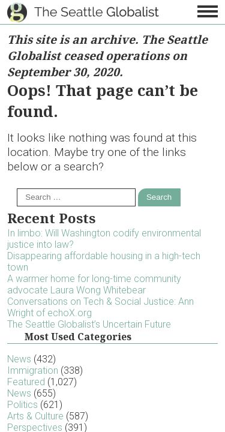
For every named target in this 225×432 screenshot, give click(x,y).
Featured (26, 382)
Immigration (32, 370)
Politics (22, 404)
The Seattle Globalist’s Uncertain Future (89, 324)
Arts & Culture (35, 416)
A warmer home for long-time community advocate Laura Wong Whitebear (94, 284)
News (19, 359)
